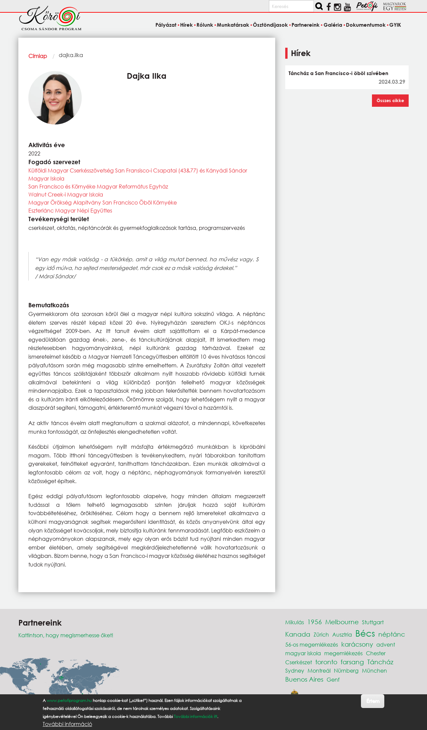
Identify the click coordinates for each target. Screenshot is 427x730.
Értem (372, 701)
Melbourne (342, 622)
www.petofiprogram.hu (69, 700)
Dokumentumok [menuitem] (366, 25)
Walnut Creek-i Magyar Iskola (65, 194)
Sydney (294, 670)
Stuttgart (373, 622)
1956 (314, 622)
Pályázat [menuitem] (165, 25)
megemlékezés (343, 653)
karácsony (357, 644)
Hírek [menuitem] (186, 25)
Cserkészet (298, 662)
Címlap (37, 55)
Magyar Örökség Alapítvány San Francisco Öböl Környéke (102, 202)
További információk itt (195, 716)
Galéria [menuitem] (333, 25)
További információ (67, 724)
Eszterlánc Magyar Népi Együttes (70, 210)
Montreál (319, 670)
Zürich (321, 634)
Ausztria (342, 634)
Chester (376, 653)
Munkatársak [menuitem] (233, 25)
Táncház (380, 662)
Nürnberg (346, 670)
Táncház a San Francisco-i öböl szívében (338, 73)
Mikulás (294, 622)
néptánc (391, 634)
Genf (333, 679)
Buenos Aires (304, 679)
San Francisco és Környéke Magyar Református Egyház (98, 186)
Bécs (365, 633)
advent (385, 644)
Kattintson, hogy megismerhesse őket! (65, 635)
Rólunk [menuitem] (204, 25)
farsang (352, 662)
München (374, 670)
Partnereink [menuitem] (306, 25)
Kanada (297, 634)
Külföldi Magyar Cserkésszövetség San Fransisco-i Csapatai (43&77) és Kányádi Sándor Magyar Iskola (137, 174)
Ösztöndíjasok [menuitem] (270, 25)
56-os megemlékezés (311, 644)
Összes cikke (390, 100)
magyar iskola (303, 653)
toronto (326, 662)
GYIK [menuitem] (395, 25)
